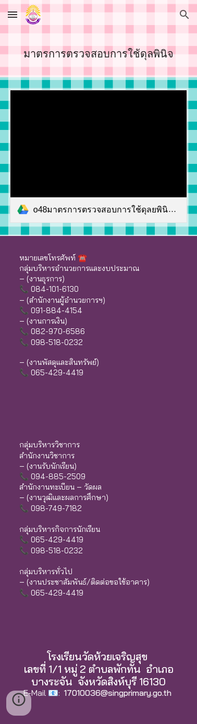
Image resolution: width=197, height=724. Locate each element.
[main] (98, 53)
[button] (12, 14)
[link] (98, 156)
